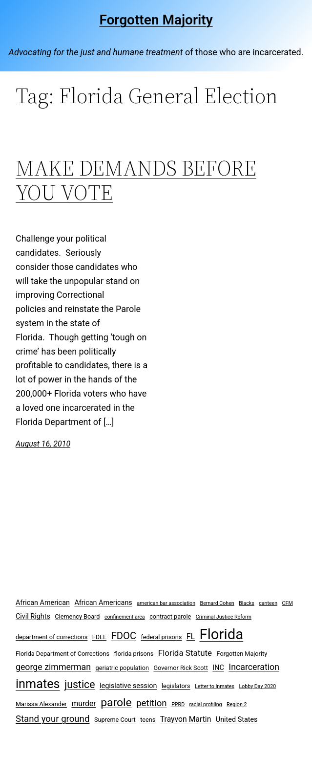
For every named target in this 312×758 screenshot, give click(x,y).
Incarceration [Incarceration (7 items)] (254, 667)
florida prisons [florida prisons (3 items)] (134, 653)
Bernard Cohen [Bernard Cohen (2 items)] (217, 603)
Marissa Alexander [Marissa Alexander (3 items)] (41, 704)
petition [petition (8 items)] (151, 703)
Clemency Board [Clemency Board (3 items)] (77, 616)
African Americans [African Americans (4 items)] (103, 603)
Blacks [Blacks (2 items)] (246, 603)
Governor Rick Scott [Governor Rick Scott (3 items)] (180, 667)
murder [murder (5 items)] (83, 703)
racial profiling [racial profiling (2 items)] (205, 704)
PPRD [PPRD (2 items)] (178, 704)
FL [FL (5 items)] (191, 636)
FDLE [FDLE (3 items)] (99, 637)
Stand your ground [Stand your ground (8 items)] (52, 718)
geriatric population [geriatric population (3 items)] (122, 667)
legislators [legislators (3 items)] (176, 686)
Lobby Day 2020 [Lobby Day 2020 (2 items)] (257, 686)
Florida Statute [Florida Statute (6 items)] (185, 653)
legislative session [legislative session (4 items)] (128, 686)
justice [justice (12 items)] (79, 684)
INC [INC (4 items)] (218, 668)
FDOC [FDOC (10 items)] (123, 636)
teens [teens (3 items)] (147, 719)
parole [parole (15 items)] (116, 702)
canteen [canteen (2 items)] (268, 603)
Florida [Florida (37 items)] (222, 634)
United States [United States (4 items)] (237, 719)
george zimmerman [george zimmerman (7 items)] (53, 667)
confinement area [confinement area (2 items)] (124, 617)
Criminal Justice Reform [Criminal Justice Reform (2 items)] (223, 617)
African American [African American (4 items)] (43, 603)
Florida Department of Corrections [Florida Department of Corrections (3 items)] (62, 653)
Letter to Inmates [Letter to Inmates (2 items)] (214, 686)
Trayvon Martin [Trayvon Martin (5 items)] (185, 719)
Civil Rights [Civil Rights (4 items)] (33, 616)
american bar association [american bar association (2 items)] (166, 603)
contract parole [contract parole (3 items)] (170, 616)
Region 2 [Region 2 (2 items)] (237, 704)
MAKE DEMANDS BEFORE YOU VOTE (136, 180)
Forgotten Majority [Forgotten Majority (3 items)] (242, 653)
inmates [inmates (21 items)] (38, 684)
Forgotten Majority (155, 20)
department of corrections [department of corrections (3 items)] (51, 637)
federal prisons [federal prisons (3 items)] (161, 637)
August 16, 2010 (43, 443)
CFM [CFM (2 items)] (287, 603)
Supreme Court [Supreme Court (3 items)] (115, 719)
